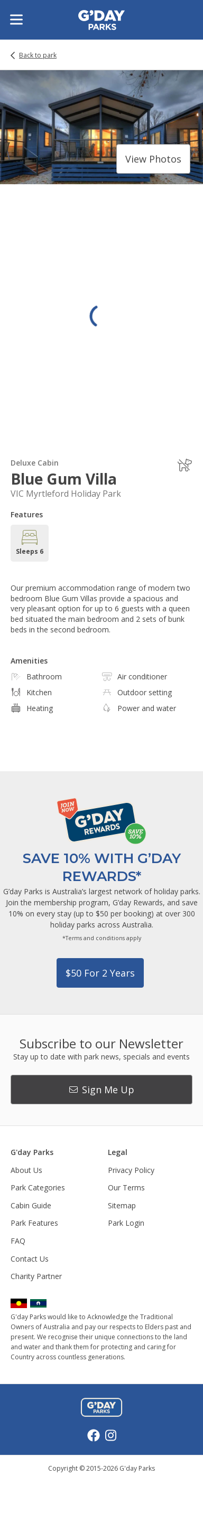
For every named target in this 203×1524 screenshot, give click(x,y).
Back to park (38, 55)
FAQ (18, 1241)
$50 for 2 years (100, 973)
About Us (26, 1170)
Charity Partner (36, 1276)
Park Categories (38, 1187)
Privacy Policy (131, 1170)
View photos (153, 159)
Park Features (34, 1223)
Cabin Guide (31, 1205)
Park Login (126, 1223)
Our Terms (126, 1187)
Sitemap (122, 1205)
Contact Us (30, 1259)
